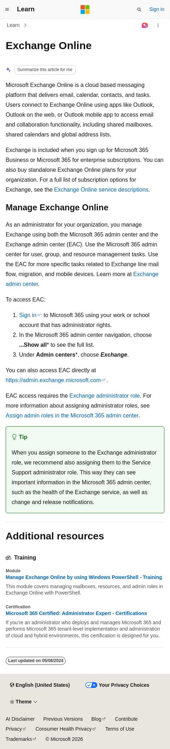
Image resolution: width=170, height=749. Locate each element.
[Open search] (139, 9)
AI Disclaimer (20, 719)
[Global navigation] (7, 9)
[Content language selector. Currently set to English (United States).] (40, 685)
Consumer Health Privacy (63, 729)
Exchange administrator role (105, 396)
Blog (96, 719)
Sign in (156, 9)
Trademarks (19, 739)
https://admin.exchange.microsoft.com (53, 380)
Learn (13, 25)
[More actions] (158, 25)
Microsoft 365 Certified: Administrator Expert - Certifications (76, 613)
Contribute (126, 719)
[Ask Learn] (145, 25)
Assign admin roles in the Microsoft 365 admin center (72, 415)
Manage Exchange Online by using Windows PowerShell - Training (84, 577)
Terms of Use (119, 729)
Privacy (14, 729)
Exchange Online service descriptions (101, 190)
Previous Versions (63, 719)
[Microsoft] (85, 9)
